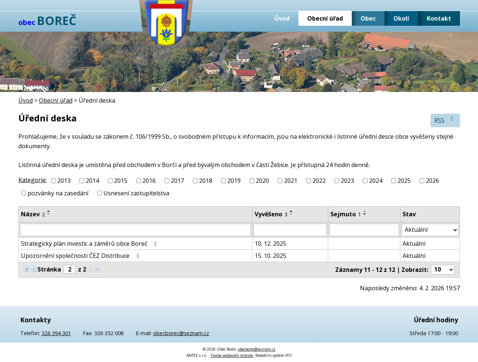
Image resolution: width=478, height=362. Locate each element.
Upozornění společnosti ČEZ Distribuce (81, 256)
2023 (347, 181)
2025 (404, 181)
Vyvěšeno (271, 214)
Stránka (49, 269)
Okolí (401, 18)
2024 (375, 181)
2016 (149, 181)
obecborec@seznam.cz (181, 333)
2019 (234, 181)
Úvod (282, 18)
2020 (262, 181)
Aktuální (414, 243)
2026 (432, 181)
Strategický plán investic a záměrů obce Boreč (90, 243)
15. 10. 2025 (270, 256)
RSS (445, 120)
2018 (205, 181)
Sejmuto (345, 214)
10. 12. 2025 (270, 243)
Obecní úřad (325, 18)
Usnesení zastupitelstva (136, 193)
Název (33, 214)
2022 (319, 181)
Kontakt (439, 18)
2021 (290, 181)
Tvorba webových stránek (231, 355)
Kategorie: (32, 180)
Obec (368, 18)
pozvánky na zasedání (58, 193)
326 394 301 (56, 333)
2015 (120, 181)
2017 (177, 181)
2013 (64, 181)
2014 (92, 181)
